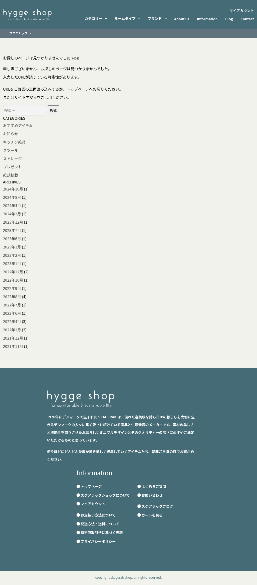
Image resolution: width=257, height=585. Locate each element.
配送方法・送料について (100, 523)
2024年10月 (13, 188)
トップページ (78, 89)
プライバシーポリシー (98, 541)
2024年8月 (12, 197)
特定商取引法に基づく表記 (102, 532)
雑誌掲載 (10, 175)
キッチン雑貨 (14, 142)
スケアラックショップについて (105, 495)
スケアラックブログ (157, 506)
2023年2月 (12, 255)
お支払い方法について (98, 514)
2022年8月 (12, 296)
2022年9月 (12, 288)
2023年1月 (12, 263)
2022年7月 (12, 304)
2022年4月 (12, 321)
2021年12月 (13, 338)
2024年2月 (12, 213)
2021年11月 (13, 346)
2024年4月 (12, 205)
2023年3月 (12, 246)
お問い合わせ (152, 495)
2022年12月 (13, 271)
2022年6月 (12, 313)
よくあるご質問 (154, 486)
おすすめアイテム (18, 125)
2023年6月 (12, 238)
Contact (247, 18)
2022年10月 (13, 280)
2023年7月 (12, 230)
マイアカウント (241, 10)
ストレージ (12, 158)
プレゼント (12, 166)
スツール (10, 150)
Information (207, 18)
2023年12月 (13, 222)
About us (181, 18)
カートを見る (152, 514)
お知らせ (10, 133)
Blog (229, 18)
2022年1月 (12, 329)
